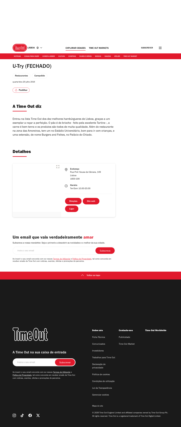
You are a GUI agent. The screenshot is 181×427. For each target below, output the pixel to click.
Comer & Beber (48, 56)
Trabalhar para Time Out (103, 358)
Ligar (71, 209)
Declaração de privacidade (98, 366)
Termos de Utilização (61, 259)
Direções (73, 201)
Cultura (61, 56)
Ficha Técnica (98, 337)
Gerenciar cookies (100, 395)
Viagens (107, 56)
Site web (91, 201)
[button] (58, 167)
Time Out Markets (99, 48)
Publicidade (124, 337)
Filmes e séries (85, 56)
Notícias (17, 56)
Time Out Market (130, 56)
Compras (72, 56)
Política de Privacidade (81, 259)
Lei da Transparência (102, 388)
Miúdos (98, 56)
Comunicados (98, 344)
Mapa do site (97, 406)
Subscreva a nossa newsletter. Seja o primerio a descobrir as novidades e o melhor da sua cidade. (59, 243)
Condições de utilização (103, 381)
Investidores (98, 351)
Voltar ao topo (90, 275)
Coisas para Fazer (31, 56)
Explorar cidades (76, 48)
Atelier (117, 56)
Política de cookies (101, 375)
